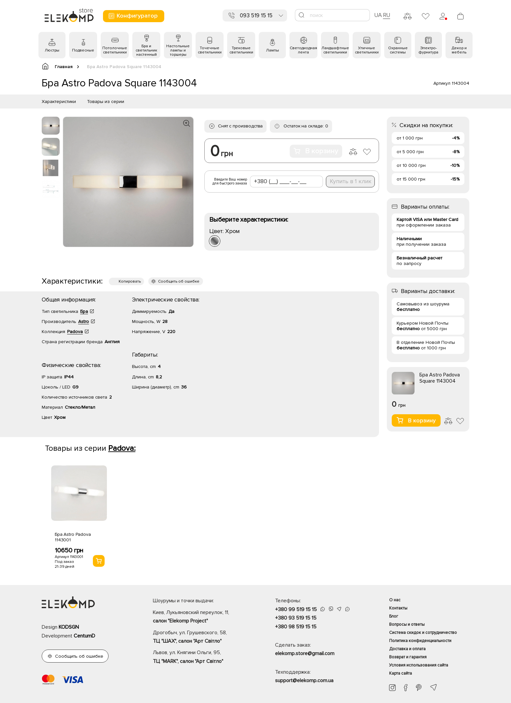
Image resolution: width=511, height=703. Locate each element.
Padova (75, 331)
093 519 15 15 (256, 15)
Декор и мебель (459, 50)
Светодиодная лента (303, 50)
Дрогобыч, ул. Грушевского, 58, (202, 637)
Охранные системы (398, 50)
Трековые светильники (241, 50)
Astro (83, 321)
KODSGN (69, 627)
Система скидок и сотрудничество (423, 632)
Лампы (272, 50)
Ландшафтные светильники (335, 50)
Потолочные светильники (114, 50)
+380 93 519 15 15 (295, 618)
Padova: (121, 448)
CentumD (84, 636)
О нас (395, 600)
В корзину (316, 151)
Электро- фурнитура (428, 50)
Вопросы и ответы (407, 624)
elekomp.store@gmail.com (304, 653)
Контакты (398, 608)
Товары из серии (105, 101)
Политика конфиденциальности (420, 640)
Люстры (52, 50)
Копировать (130, 281)
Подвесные (83, 50)
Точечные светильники (210, 50)
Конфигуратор (133, 16)
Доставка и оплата (407, 649)
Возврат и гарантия (408, 657)
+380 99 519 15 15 (296, 609)
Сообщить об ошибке (178, 281)
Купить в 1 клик (351, 181)
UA (378, 15)
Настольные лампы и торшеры (178, 50)
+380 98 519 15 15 (295, 626)
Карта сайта (400, 673)
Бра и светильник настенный (146, 50)
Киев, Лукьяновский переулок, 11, (202, 617)
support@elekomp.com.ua (304, 680)
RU (386, 15)
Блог (393, 616)
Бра (84, 311)
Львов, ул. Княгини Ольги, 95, (202, 657)
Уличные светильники (367, 50)
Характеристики (59, 101)
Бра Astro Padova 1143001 (73, 537)
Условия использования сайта (418, 665)
